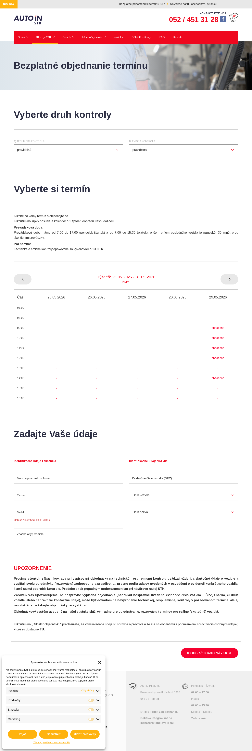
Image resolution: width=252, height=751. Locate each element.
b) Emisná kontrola (142, 141)
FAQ (162, 37)
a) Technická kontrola (29, 141)
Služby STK (43, 37)
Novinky (118, 37)
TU (42, 629)
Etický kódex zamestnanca (159, 711)
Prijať (22, 734)
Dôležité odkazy (141, 37)
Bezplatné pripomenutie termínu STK (154, 4)
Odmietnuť (54, 734)
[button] (100, 662)
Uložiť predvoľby (85, 734)
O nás (21, 37)
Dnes (126, 282)
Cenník (66, 37)
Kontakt (177, 37)
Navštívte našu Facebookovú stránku (205, 4)
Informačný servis (92, 37)
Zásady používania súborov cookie (51, 742)
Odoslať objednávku (210, 653)
